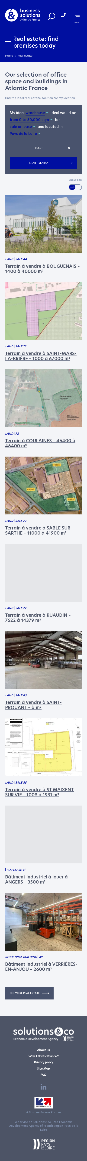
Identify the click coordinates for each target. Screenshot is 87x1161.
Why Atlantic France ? (44, 1056)
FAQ (43, 1075)
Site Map (43, 1069)
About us (43, 1050)
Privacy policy (43, 1062)
